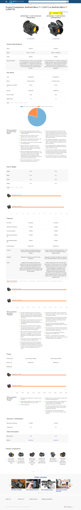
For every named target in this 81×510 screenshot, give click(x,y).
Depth (16, 187)
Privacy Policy (34, 499)
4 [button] (39, 471)
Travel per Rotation (23, 281)
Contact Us (21, 499)
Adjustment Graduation (12, 281)
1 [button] (33, 471)
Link (31, 436)
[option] (16, 461)
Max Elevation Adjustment (43, 281)
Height (8, 187)
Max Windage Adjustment (56, 281)
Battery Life (9, 366)
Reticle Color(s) (23, 102)
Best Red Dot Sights (16, 489)
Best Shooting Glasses (47, 489)
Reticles (16, 102)
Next (67, 459)
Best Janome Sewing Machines (61, 490)
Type (8, 102)
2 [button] (35, 471)
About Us (8, 499)
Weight (21, 187)
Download (30, 440)
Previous (6, 459)
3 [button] (37, 471)
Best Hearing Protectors (32, 489)
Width (12, 187)
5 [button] (40, 471)
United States (68, 506)
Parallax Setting (32, 281)
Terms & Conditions (46, 499)
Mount (11, 102)
